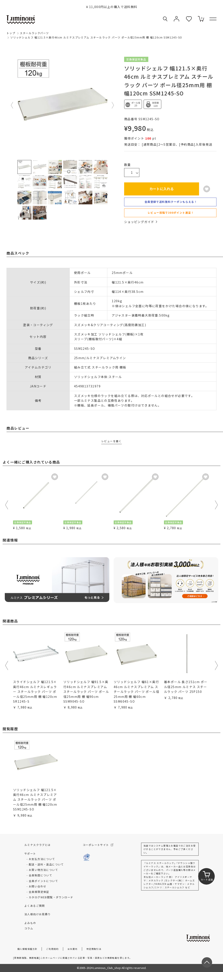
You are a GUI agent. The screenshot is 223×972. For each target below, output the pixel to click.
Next (113, 105)
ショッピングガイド (140, 222)
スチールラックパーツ (34, 33)
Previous (12, 105)
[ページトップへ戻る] (207, 962)
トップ (11, 33)
